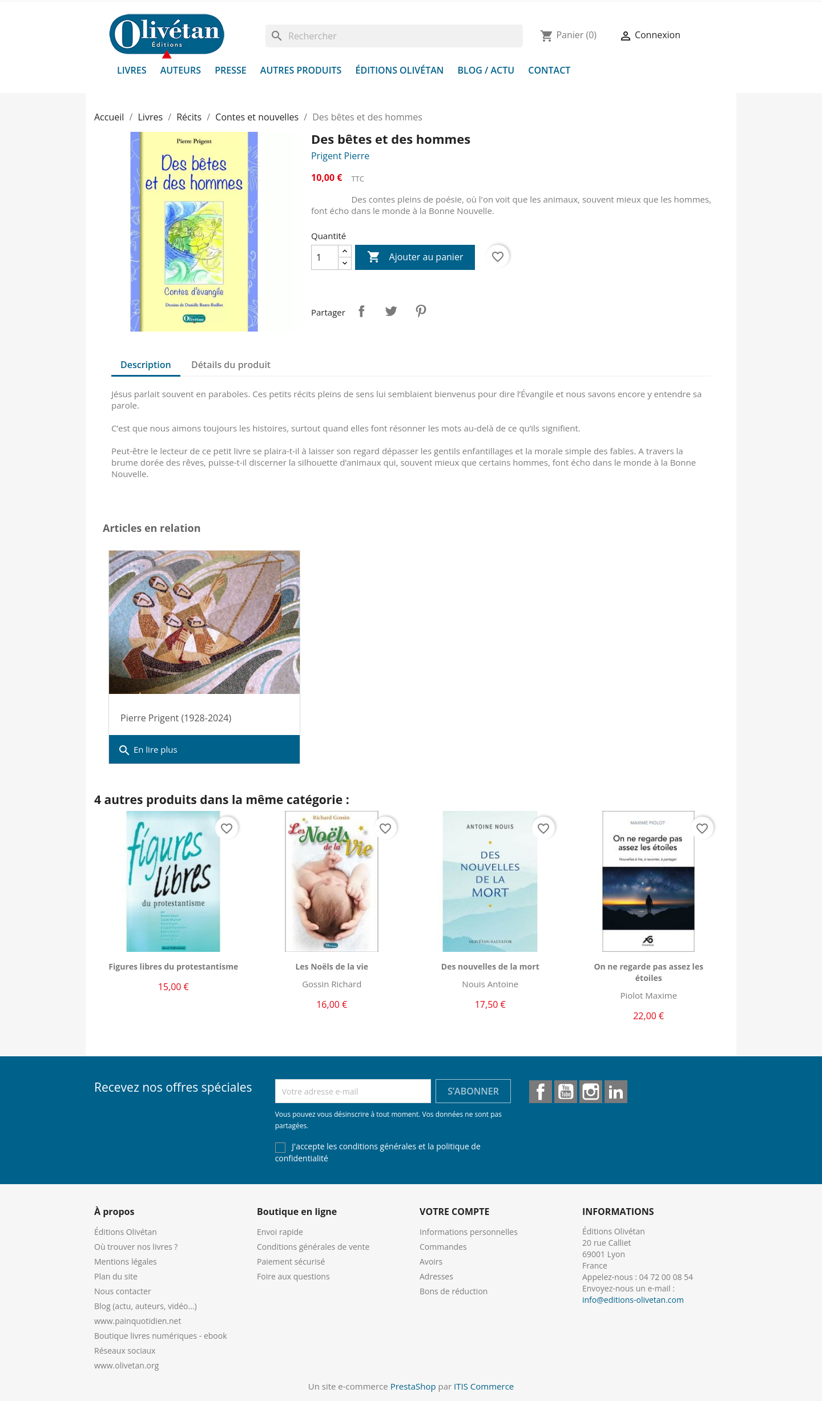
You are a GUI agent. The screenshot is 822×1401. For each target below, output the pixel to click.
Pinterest (420, 311)
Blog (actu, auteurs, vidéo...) (145, 1306)
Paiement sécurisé (291, 1261)
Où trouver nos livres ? (136, 1246)
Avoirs (431, 1261)
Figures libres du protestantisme (173, 966)
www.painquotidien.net (137, 1320)
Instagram (590, 1091)
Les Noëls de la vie (331, 966)
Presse (231, 70)
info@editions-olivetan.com (633, 1299)
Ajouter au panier (415, 257)
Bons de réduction (453, 1291)
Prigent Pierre (340, 156)
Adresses (436, 1276)
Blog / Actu (485, 70)
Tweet (391, 311)
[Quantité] (325, 257)
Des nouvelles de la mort (490, 966)
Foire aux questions (293, 1276)
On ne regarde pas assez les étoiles (648, 972)
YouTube (565, 1091)
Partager (361, 311)
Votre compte (454, 1211)
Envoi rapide (280, 1231)
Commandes (443, 1246)
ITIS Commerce (484, 1386)
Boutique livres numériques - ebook (160, 1335)
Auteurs (180, 70)
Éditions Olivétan (400, 70)
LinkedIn (616, 1091)
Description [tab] (145, 364)
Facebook (540, 1091)
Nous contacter (122, 1291)
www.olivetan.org (126, 1365)
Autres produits (301, 70)
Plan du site (116, 1276)
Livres (132, 70)
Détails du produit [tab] (231, 364)
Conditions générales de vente (313, 1246)
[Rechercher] (394, 36)
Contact (549, 70)
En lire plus (148, 750)
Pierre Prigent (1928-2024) (175, 718)
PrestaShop (413, 1386)
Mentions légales (125, 1261)
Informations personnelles (469, 1231)
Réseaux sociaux (124, 1350)
